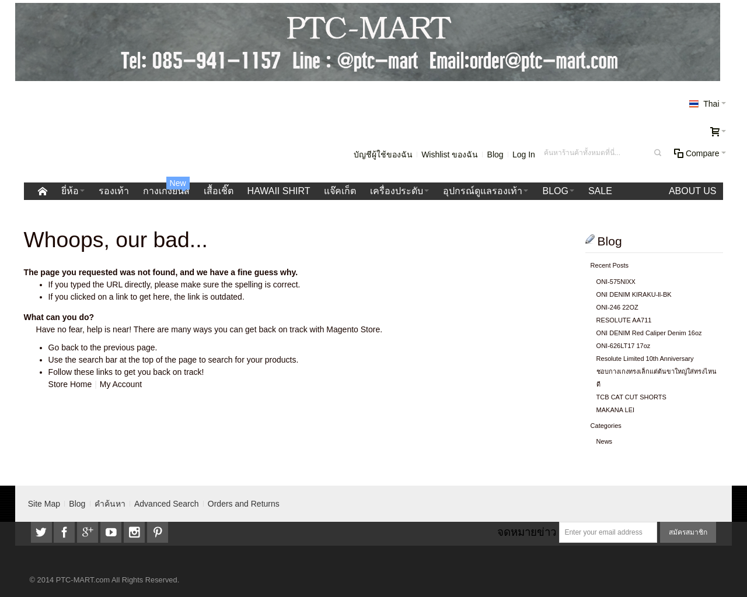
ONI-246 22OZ (617, 307)
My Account (121, 384)
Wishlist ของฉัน (449, 154)
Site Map (44, 503)
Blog (495, 154)
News (604, 441)
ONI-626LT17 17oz (623, 345)
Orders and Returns (244, 503)
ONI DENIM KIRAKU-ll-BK (634, 294)
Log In (523, 154)
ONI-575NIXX (616, 281)
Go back (63, 347)
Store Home (70, 384)
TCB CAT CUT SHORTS (631, 397)
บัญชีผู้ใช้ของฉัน (383, 154)
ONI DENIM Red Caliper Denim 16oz (649, 332)
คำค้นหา (110, 503)
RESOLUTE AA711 (624, 320)
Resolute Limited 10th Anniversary (645, 358)
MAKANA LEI (615, 409)
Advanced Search (166, 503)
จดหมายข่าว (526, 532)
